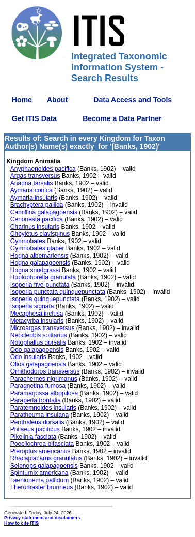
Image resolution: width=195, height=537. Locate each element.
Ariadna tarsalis (31, 183)
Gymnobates (27, 241)
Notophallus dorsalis (38, 342)
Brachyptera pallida (36, 204)
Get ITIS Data (34, 118)
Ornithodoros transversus (45, 371)
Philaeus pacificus (35, 429)
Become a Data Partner (122, 118)
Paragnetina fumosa (38, 386)
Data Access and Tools (132, 100)
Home (22, 100)
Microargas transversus (42, 328)
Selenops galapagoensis (44, 465)
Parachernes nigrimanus (43, 378)
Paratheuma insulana (39, 415)
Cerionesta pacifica (36, 219)
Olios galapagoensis (38, 364)
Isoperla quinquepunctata (45, 299)
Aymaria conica (31, 190)
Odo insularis (28, 357)
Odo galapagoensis (36, 349)
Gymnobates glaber (37, 248)
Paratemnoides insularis (43, 407)
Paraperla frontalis (35, 400)
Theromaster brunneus (41, 487)
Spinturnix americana (39, 472)
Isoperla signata (32, 306)
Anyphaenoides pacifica (43, 168)
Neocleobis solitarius (38, 335)
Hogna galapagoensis (40, 262)
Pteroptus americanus (40, 451)
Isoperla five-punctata (40, 284)
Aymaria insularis (33, 197)
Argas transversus (35, 176)
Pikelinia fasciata (33, 436)
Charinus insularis (34, 226)
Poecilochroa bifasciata (42, 444)
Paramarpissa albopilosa (44, 393)
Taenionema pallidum (39, 480)
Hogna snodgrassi (35, 270)
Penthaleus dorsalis (37, 422)
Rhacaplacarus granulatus (46, 458)
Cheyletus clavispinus (40, 233)
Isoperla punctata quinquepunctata (57, 291)
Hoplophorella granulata (43, 277)
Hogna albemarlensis (39, 255)
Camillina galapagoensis (43, 212)
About (57, 100)
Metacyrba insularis (36, 320)
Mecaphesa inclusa (36, 313)
